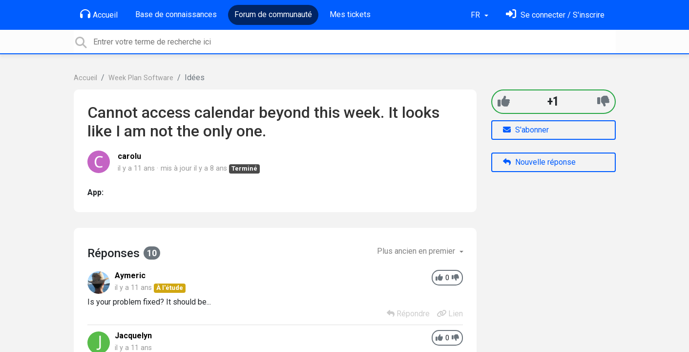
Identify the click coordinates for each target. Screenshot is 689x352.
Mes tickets (350, 14)
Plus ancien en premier (417, 251)
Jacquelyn (133, 335)
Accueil (99, 14)
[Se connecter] (555, 15)
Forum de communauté (273, 14)
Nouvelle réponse (539, 162)
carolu (129, 156)
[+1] (504, 101)
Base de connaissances (176, 14)
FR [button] (476, 15)
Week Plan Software (140, 78)
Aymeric (130, 275)
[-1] (603, 101)
